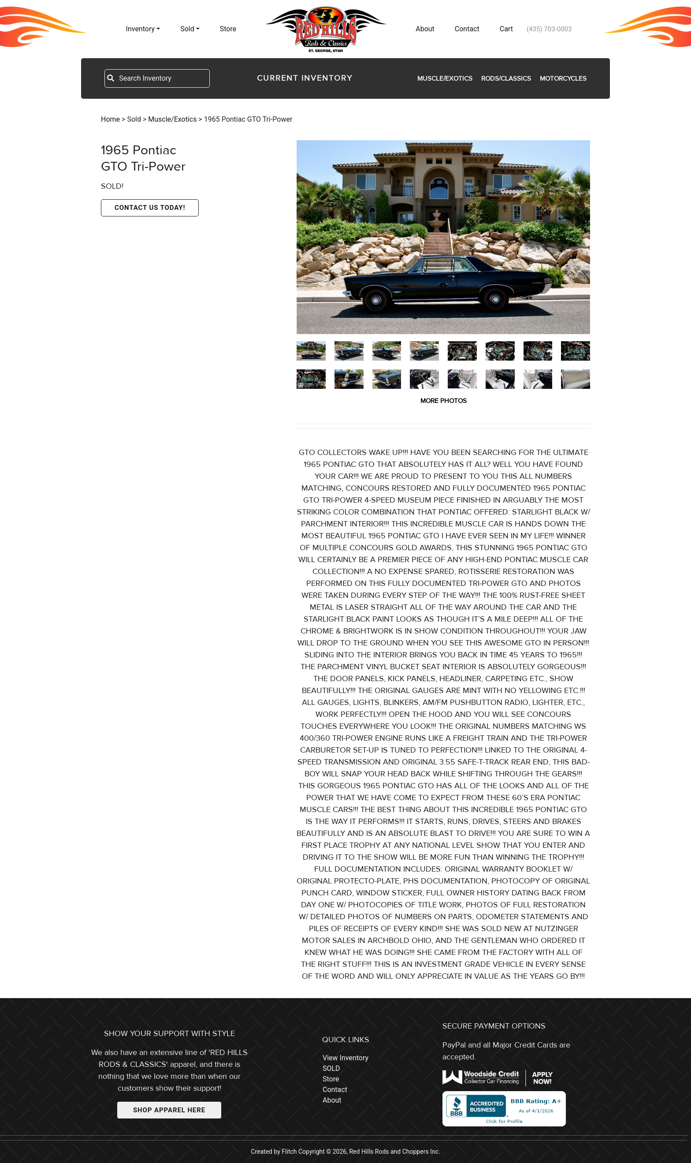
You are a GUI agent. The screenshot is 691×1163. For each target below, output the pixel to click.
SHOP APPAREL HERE (169, 1110)
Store (228, 29)
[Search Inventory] (163, 78)
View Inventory (345, 1058)
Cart (506, 29)
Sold (187, 29)
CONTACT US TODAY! (150, 208)
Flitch (289, 1151)
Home (110, 119)
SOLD (331, 1068)
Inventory (140, 29)
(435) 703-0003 (549, 29)
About (425, 29)
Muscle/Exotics (444, 78)
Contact (467, 29)
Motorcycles (563, 78)
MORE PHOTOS (443, 401)
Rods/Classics (506, 78)
